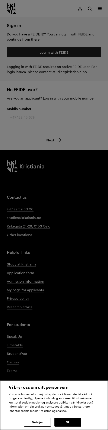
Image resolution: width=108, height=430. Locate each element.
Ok (68, 422)
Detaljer (37, 422)
